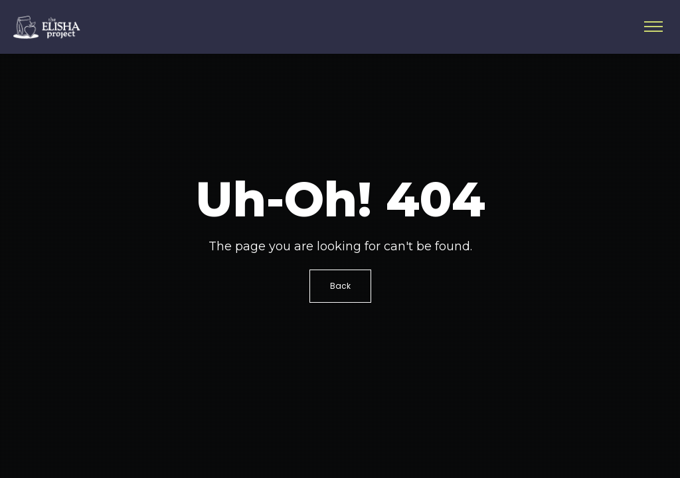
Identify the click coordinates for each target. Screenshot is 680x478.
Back (340, 285)
